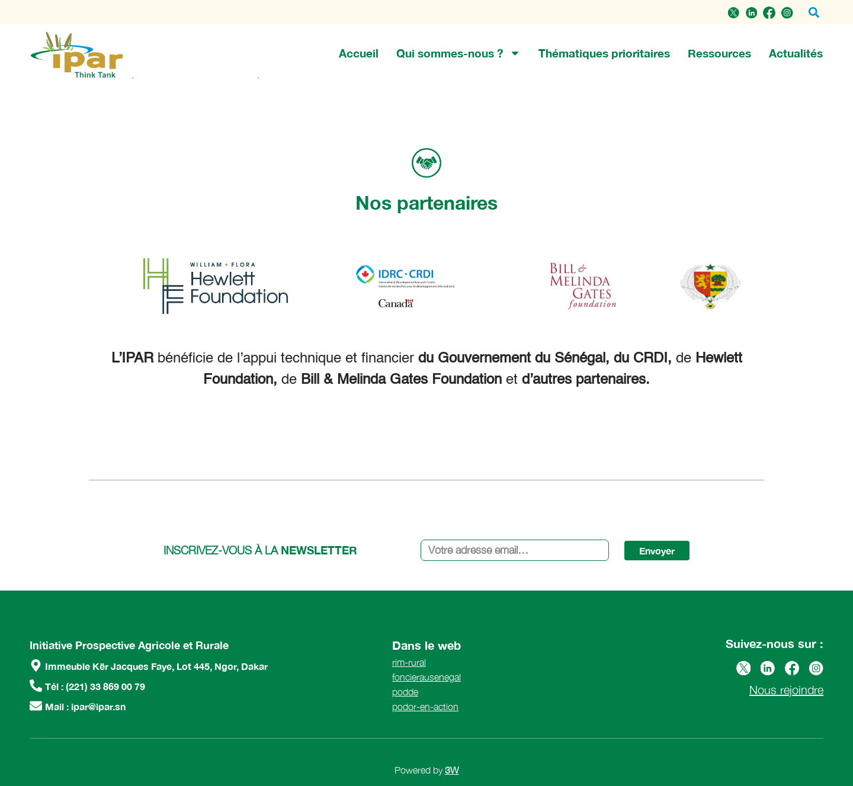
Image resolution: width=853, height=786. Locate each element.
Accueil (359, 53)
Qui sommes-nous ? (458, 53)
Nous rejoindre (786, 690)
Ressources (719, 53)
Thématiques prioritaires (604, 53)
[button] (813, 13)
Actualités (796, 53)
